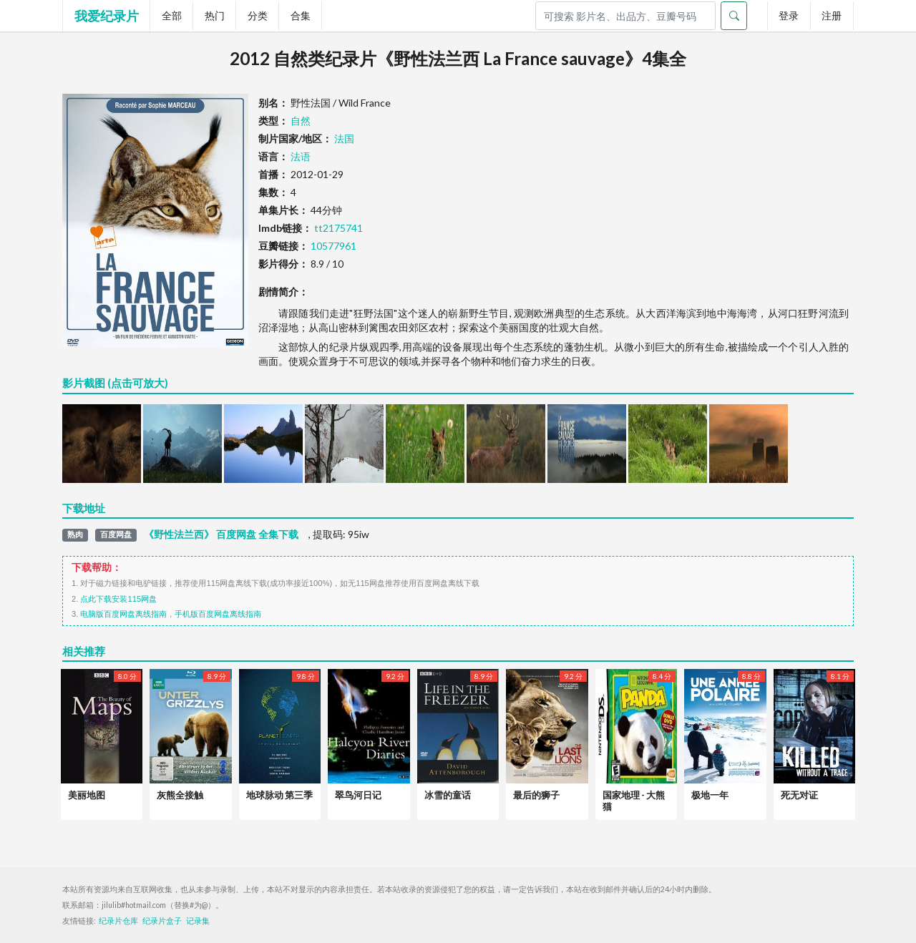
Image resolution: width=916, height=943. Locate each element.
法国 (344, 138)
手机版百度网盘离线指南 (218, 614)
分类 (258, 15)
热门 (215, 15)
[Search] (625, 15)
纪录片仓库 (118, 921)
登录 (789, 15)
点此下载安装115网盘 (118, 599)
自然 (301, 120)
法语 (301, 156)
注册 (832, 15)
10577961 (333, 246)
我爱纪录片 (106, 15)
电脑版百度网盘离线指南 (123, 614)
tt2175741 (338, 228)
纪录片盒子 (162, 921)
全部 (172, 15)
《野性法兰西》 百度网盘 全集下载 (221, 534)
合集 (301, 15)
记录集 (198, 921)
